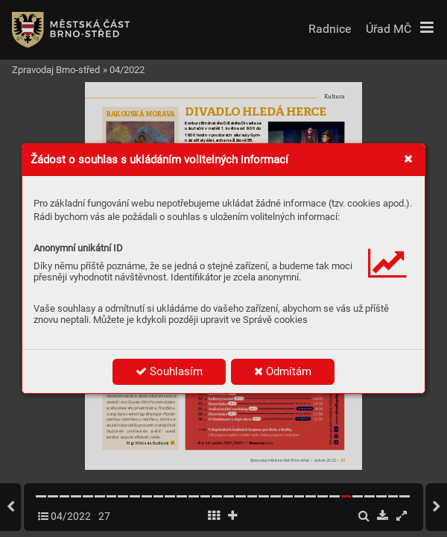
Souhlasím (169, 371)
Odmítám (282, 371)
